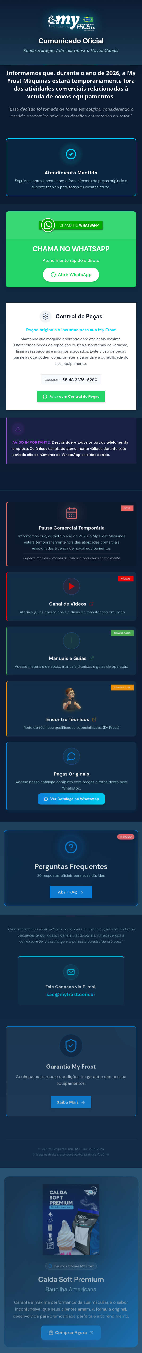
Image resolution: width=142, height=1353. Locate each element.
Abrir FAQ (71, 896)
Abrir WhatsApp (71, 278)
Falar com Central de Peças (71, 399)
